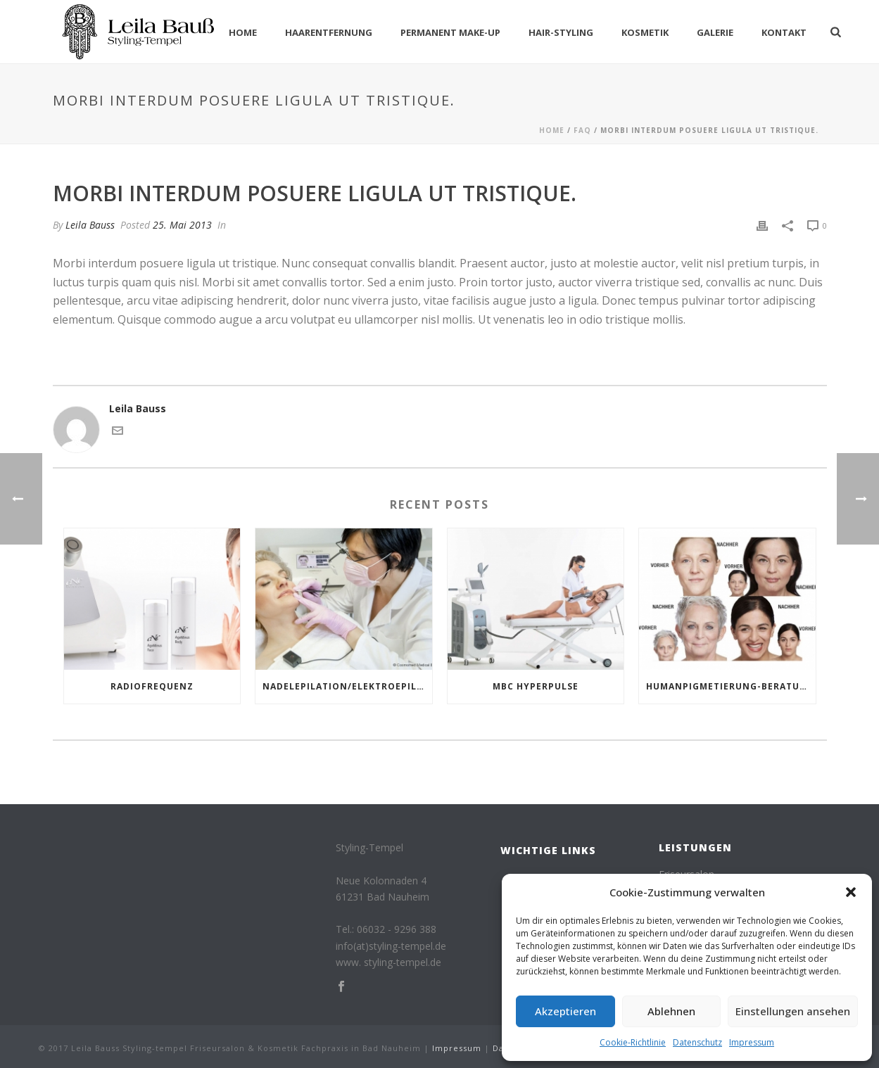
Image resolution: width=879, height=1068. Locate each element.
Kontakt (784, 32)
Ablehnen (671, 1011)
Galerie (715, 32)
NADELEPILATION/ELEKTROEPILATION (347, 686)
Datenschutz (697, 1042)
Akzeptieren (565, 1011)
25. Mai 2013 (182, 224)
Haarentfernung (328, 32)
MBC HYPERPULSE (535, 686)
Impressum (751, 1042)
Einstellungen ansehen (792, 1011)
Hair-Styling (561, 32)
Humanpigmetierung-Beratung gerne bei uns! (731, 686)
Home (243, 32)
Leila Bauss (90, 224)
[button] (851, 892)
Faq (582, 130)
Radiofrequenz (152, 686)
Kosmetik (645, 32)
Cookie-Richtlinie (633, 1042)
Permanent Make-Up (450, 32)
